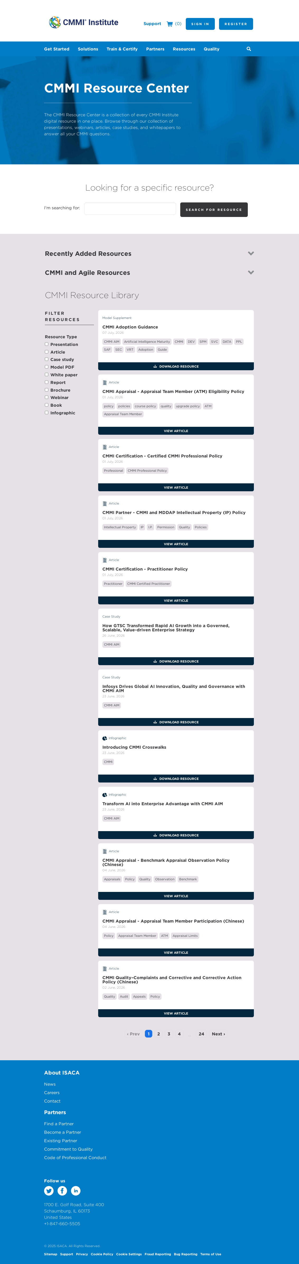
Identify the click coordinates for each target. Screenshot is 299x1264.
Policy (130, 879)
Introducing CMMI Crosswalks (134, 747)
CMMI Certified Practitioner (148, 584)
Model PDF (62, 367)
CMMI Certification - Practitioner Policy (145, 569)
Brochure (60, 390)
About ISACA (62, 1072)
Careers (52, 1092)
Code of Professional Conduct (75, 1157)
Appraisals (112, 879)
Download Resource (178, 366)
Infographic (62, 412)
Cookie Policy (102, 1254)
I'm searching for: (62, 207)
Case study (62, 359)
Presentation (64, 344)
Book (56, 405)
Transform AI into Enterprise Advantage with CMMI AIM (162, 803)
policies (124, 406)
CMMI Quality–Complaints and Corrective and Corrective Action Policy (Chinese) (171, 979)
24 (201, 1033)
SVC (214, 342)
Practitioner (113, 584)
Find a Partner (59, 1123)
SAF (107, 349)
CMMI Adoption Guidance (130, 327)
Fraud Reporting (158, 1254)
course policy (145, 406)
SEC (118, 349)
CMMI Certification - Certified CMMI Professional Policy (162, 456)
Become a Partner (62, 1132)
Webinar (59, 397)
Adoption (145, 349)
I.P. (150, 527)
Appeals (139, 996)
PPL (239, 342)
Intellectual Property (120, 527)
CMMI (179, 342)
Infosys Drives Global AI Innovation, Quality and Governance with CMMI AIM (173, 688)
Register (236, 24)
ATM (208, 406)
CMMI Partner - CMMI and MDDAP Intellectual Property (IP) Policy (174, 512)
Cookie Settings (129, 1254)
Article (57, 352)
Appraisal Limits (185, 936)
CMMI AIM (111, 342)
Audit (124, 996)
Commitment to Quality (68, 1149)
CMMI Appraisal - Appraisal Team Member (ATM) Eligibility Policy (173, 391)
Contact (52, 1101)
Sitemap (50, 1254)
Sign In (200, 24)
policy (108, 406)
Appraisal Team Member (123, 414)
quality (166, 406)
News (50, 1084)
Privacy (82, 1254)
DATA (227, 342)
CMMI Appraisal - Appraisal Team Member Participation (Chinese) (173, 921)
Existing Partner (60, 1140)
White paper (64, 374)
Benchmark (188, 879)
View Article (176, 431)
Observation (164, 879)
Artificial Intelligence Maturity (147, 342)
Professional (113, 471)
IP (142, 527)
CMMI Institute (83, 22)
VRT (130, 349)
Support (152, 23)
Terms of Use (210, 1254)
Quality (184, 527)
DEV (191, 342)
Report (58, 382)
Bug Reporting (185, 1254)
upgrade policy (188, 406)
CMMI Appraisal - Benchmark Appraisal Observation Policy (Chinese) (166, 862)
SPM (203, 342)
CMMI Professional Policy (147, 471)
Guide (162, 349)
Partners (55, 1112)
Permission (165, 527)
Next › (218, 1033)
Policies (201, 527)
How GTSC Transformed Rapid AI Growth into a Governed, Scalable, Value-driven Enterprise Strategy (166, 627)
